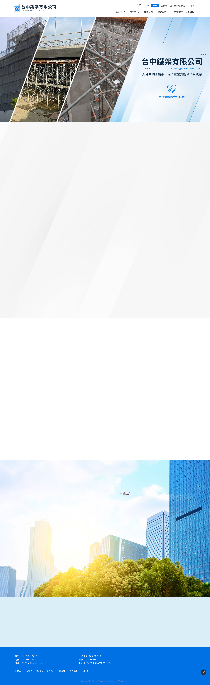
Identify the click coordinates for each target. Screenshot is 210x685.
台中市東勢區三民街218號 (98, 663)
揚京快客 (95, 680)
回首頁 (18, 671)
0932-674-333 (93, 656)
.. (115, 680)
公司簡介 (120, 11)
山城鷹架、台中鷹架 (73, 162)
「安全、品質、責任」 (126, 162)
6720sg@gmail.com (32, 663)
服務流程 (162, 11)
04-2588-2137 (29, 659)
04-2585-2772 (29, 656)
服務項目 (148, 11)
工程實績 (176, 11)
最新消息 (134, 11)
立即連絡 (190, 11)
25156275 (91, 659)
